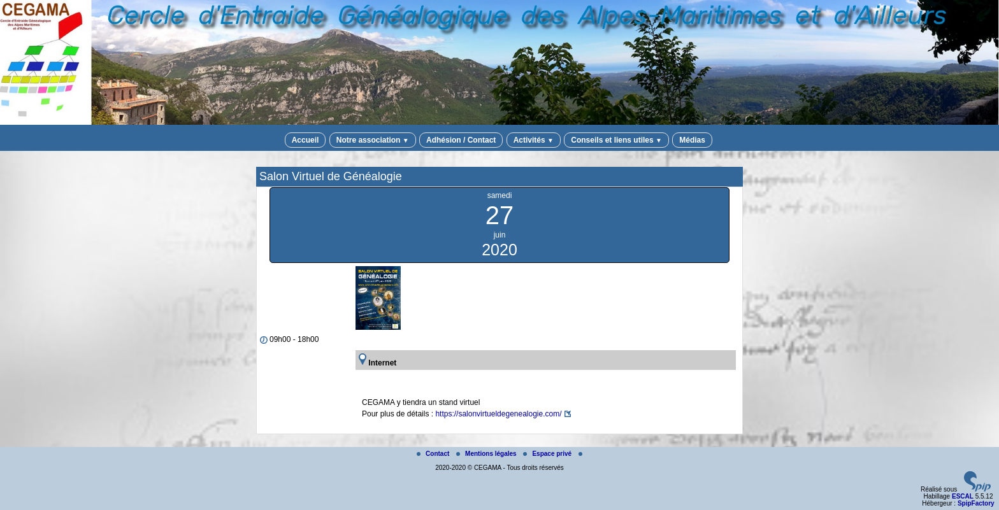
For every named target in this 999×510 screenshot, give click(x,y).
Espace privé (548, 453)
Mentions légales (487, 453)
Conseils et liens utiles (616, 140)
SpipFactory (976, 503)
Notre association (372, 140)
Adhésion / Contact (461, 140)
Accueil (305, 140)
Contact (434, 453)
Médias (692, 140)
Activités (534, 140)
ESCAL (963, 496)
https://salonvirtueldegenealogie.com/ (498, 413)
